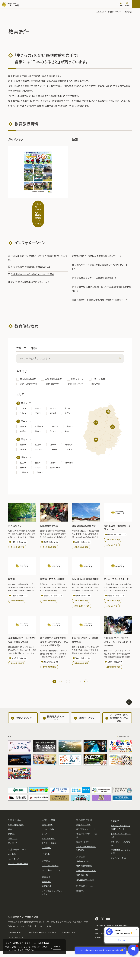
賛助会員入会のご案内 (86, 872)
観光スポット (47, 827)
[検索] (120, 4)
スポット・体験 (48, 822)
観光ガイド (46, 883)
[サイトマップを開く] (136, 4)
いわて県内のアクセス (51, 872)
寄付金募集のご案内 (85, 882)
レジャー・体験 (48, 831)
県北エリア (12, 845)
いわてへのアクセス (50, 867)
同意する (57, 946)
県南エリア (12, 836)
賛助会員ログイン (83, 863)
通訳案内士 (47, 888)
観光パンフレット (83, 827)
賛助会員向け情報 (84, 868)
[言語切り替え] (127, 4)
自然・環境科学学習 (81, 606)
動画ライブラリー (83, 844)
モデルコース (13, 861)
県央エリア (12, 831)
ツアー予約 (46, 849)
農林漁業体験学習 (17, 547)
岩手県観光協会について (18, 938)
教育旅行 (80, 893)
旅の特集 (12, 856)
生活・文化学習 (111, 544)
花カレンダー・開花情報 (18, 865)
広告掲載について (124, 738)
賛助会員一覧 (82, 877)
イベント (46, 856)
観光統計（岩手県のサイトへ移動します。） (49, 938)
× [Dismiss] (136, 929)
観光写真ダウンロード (85, 831)
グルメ (44, 836)
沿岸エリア (12, 840)
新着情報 (115, 823)
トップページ (99, 12)
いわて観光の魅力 (16, 827)
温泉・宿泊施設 (48, 840)
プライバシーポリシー (120, 860)
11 (80, 682)
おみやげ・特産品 (49, 845)
